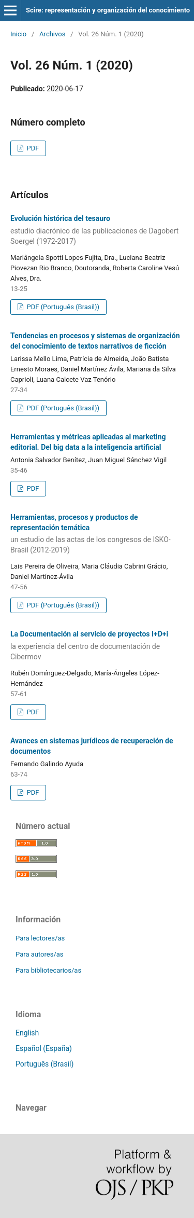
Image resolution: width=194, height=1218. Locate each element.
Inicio (18, 34)
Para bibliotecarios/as (48, 970)
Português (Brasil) (44, 1064)
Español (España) (44, 1048)
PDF (32, 148)
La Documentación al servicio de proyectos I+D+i (97, 646)
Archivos (52, 34)
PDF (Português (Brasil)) (62, 307)
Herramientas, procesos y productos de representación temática (97, 534)
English (27, 1033)
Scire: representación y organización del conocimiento (108, 10)
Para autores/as (40, 954)
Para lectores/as (40, 938)
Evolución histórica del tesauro (97, 230)
